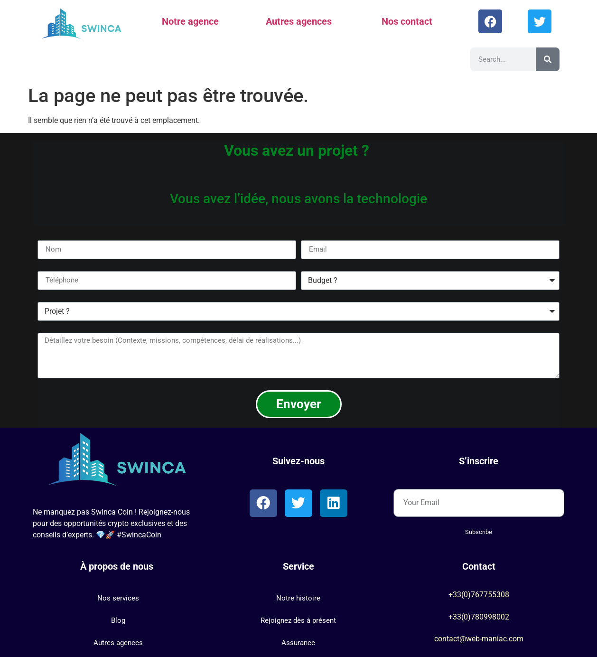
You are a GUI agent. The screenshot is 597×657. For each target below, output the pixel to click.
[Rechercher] (548, 59)
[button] (118, 598)
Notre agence (190, 21)
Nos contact (407, 21)
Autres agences (299, 21)
